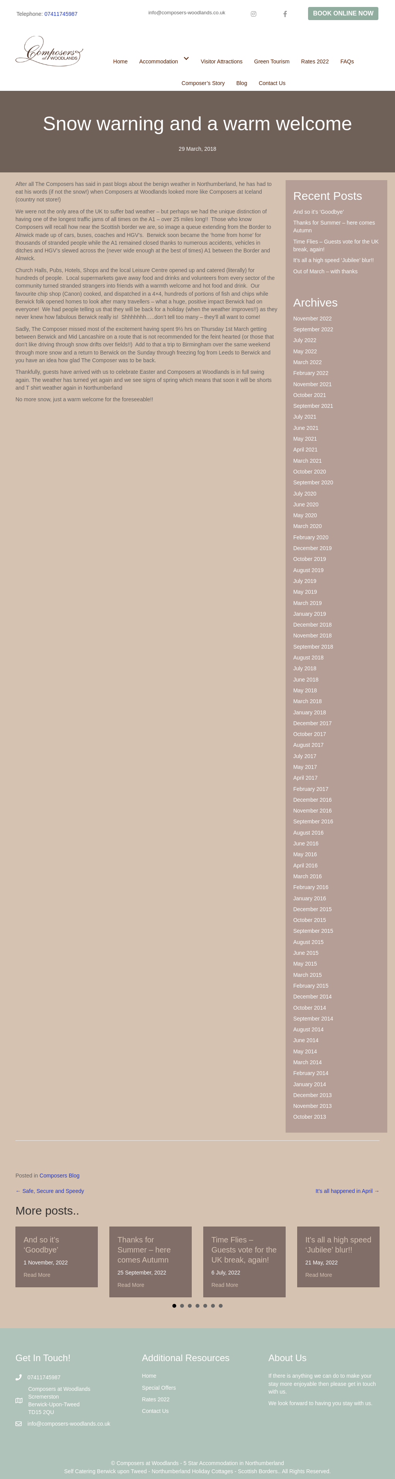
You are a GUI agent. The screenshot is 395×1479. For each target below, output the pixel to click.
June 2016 (305, 843)
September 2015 (313, 931)
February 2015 (311, 986)
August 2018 (308, 657)
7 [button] (221, 1306)
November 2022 (312, 318)
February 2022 (311, 373)
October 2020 (309, 472)
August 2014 (308, 1029)
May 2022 (305, 351)
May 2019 (305, 592)
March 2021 (307, 461)
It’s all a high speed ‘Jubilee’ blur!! (333, 260)
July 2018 (305, 668)
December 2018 (312, 625)
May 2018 (305, 690)
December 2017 (312, 723)
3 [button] (190, 1306)
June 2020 (305, 504)
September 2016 (313, 821)
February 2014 (311, 1073)
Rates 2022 (156, 1399)
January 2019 (309, 614)
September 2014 (313, 1019)
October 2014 (309, 1008)
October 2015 (309, 920)
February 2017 (311, 789)
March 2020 (307, 526)
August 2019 (308, 570)
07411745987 (61, 14)
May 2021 (305, 439)
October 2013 (309, 1117)
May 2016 (305, 854)
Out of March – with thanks (325, 271)
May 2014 (305, 1051)
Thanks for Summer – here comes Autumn (144, 1249)
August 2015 (308, 942)
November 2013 (312, 1106)
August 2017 (308, 745)
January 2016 (309, 898)
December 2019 (312, 548)
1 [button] (174, 1306)
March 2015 (307, 975)
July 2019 (305, 581)
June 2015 (305, 953)
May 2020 (305, 515)
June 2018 (305, 679)
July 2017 (305, 756)
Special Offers (159, 1388)
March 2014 (307, 1062)
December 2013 (312, 1095)
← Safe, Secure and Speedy (49, 1191)
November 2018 (312, 635)
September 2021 (313, 406)
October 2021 (309, 395)
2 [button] (182, 1306)
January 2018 (309, 712)
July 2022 (305, 340)
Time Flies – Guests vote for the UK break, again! (244, 1249)
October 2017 (309, 734)
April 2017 (305, 778)
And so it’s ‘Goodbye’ (318, 212)
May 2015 (305, 964)
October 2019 (309, 559)
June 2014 (305, 1040)
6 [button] (213, 1306)
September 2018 (313, 647)
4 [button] (197, 1306)
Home (149, 1376)
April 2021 (305, 449)
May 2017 (305, 767)
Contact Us (155, 1411)
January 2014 (309, 1084)
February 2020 (311, 537)
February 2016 (311, 887)
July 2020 (305, 494)
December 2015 (312, 909)
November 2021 (312, 384)
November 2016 (312, 811)
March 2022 (307, 362)
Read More (37, 1275)
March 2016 (307, 876)
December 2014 (312, 996)
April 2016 (305, 865)
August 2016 (308, 833)
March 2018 (307, 701)
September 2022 (313, 329)
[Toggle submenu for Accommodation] (186, 58)
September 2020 (313, 482)
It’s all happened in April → (347, 1191)
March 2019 (307, 603)
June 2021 (305, 428)
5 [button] (205, 1306)
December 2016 (312, 800)
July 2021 (305, 417)
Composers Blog (59, 1175)
